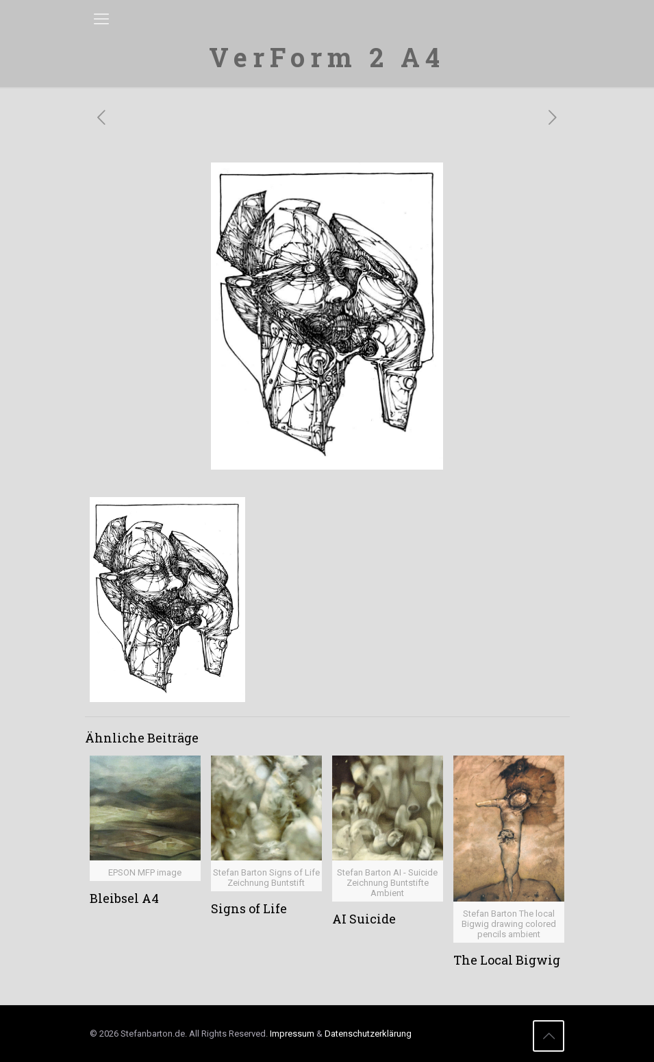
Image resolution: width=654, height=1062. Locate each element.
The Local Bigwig (506, 960)
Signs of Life (249, 908)
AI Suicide (364, 918)
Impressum (292, 1033)
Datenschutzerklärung (368, 1033)
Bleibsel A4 (124, 898)
